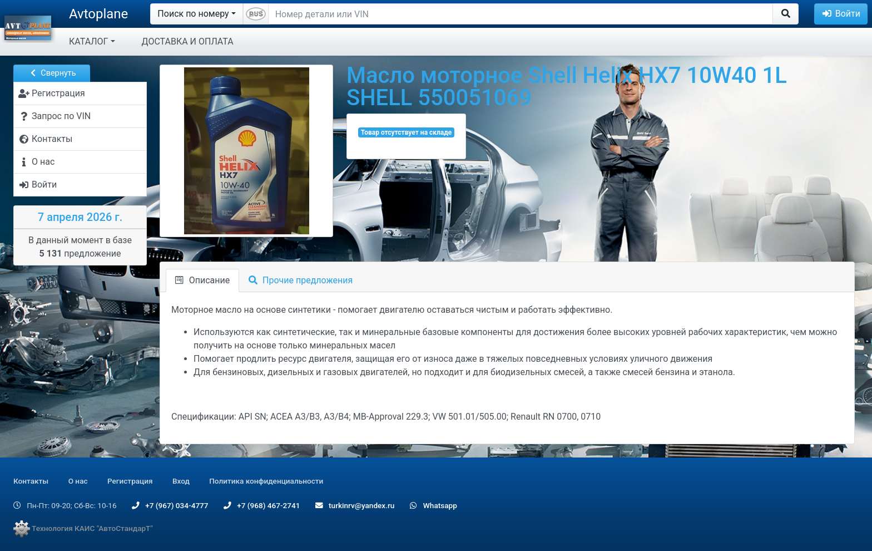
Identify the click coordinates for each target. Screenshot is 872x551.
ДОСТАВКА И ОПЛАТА (188, 41)
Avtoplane (98, 14)
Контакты (30, 480)
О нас (78, 480)
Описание (202, 280)
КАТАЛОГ (88, 41)
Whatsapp (433, 505)
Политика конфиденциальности (266, 480)
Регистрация (130, 480)
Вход (181, 480)
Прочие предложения (301, 280)
